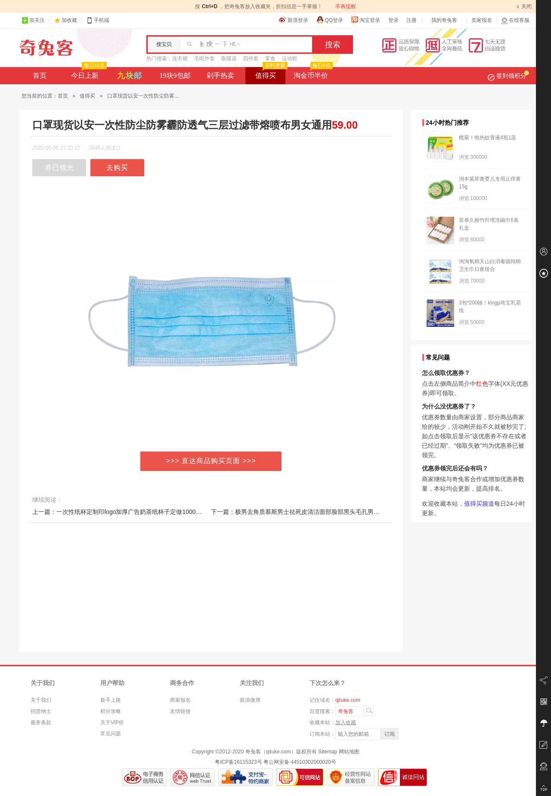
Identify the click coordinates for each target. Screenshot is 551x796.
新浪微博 (250, 700)
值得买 (270, 73)
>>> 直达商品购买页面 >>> (211, 460)
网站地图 (349, 752)
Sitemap (327, 752)
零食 (270, 58)
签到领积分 (508, 76)
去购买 (117, 167)
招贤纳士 (41, 711)
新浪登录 (293, 19)
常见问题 (110, 734)
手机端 (97, 20)
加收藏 (69, 20)
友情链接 (180, 711)
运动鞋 (289, 58)
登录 (393, 20)
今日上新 (88, 73)
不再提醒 (345, 6)
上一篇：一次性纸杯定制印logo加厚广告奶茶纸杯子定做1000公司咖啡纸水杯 (135, 511)
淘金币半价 (312, 73)
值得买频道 (479, 503)
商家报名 (180, 700)
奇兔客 (46, 47)
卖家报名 (481, 20)
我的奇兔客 (444, 20)
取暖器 (229, 58)
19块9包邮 (175, 75)
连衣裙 (180, 58)
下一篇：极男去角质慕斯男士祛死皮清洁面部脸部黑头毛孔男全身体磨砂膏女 (313, 511)
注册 (411, 20)
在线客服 (515, 20)
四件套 (251, 58)
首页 (39, 75)
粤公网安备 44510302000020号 (299, 762)
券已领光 (59, 167)
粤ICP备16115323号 (238, 762)
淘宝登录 (365, 19)
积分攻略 (110, 711)
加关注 (33, 20)
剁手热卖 (220, 75)
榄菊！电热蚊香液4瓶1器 (487, 138)
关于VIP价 (112, 722)
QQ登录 (329, 19)
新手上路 (110, 700)
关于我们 (41, 700)
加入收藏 (345, 722)
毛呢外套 (204, 58)
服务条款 (41, 722)
